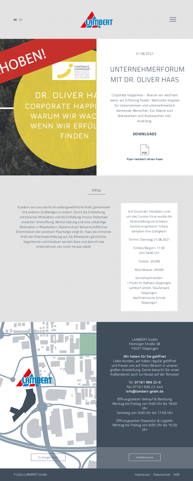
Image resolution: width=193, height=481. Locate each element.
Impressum (142, 474)
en (21, 19)
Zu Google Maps (48, 457)
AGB (176, 474)
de (15, 19)
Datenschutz (161, 474)
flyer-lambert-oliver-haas (145, 159)
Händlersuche (144, 457)
